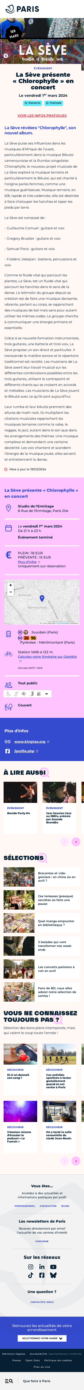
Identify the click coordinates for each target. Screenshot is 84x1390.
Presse (16, 1360)
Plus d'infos (27, 562)
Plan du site (42, 1366)
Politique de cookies (58, 1360)
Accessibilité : (56, 1353)
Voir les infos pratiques (42, 115)
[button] (42, 598)
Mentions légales (13, 1353)
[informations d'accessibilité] (27, 694)
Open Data (33, 1360)
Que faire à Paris (36, 1381)
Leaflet (43, 623)
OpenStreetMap (63, 623)
